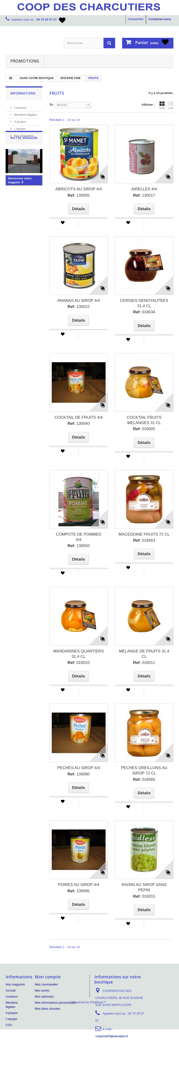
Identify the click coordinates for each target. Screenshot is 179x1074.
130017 (144, 195)
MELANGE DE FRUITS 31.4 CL (144, 654)
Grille (162, 105)
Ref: (71, 195)
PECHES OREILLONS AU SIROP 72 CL (144, 770)
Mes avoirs (42, 990)
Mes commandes (46, 984)
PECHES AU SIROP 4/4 (78, 768)
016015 (144, 896)
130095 (79, 891)
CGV (9, 1025)
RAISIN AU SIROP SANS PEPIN (144, 887)
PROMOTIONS (24, 61)
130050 (79, 545)
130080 (79, 774)
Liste (170, 105)
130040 (79, 423)
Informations (22, 93)
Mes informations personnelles (55, 1002)
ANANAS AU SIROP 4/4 (78, 300)
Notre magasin (24, 151)
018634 (144, 312)
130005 (79, 195)
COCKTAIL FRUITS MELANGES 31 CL (144, 420)
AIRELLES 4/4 (144, 189)
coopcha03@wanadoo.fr (111, 1036)
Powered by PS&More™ (89, 1047)
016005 (144, 429)
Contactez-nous (159, 19)
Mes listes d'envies (47, 1008)
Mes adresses (44, 996)
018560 (144, 779)
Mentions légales (25, 113)
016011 (144, 662)
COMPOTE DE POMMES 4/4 (78, 537)
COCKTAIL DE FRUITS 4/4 (79, 417)
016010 (79, 662)
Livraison (19, 106)
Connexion (135, 19)
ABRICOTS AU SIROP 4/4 (78, 189)
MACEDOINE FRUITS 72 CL (144, 534)
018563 (144, 540)
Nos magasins (23, 134)
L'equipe (19, 127)
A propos (19, 120)
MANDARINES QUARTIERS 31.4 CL (78, 654)
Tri (51, 104)
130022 (79, 306)
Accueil (10, 990)
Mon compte (48, 977)
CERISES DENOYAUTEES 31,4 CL (144, 303)
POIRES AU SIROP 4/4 (78, 884)
